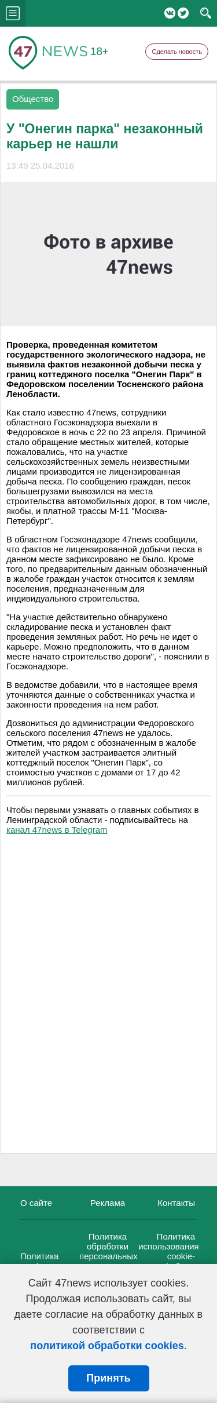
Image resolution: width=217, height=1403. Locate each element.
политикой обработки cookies (106, 1345)
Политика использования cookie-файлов (168, 1251)
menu (12, 13)
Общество (32, 99)
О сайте (36, 1203)
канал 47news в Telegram (56, 829)
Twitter (183, 13)
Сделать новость (177, 51)
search (205, 13)
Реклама (107, 1203)
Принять (108, 1378)
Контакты (176, 1203)
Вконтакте (169, 13)
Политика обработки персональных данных (108, 1251)
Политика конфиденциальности (64, 1261)
